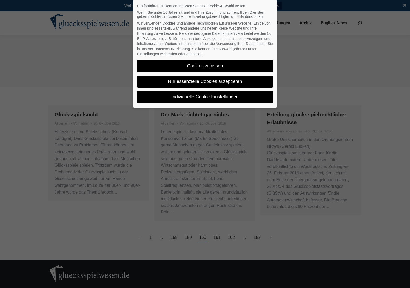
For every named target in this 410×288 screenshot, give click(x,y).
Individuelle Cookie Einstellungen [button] (205, 96)
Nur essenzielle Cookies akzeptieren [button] (205, 81)
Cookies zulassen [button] (205, 66)
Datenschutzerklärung (172, 49)
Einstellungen (148, 54)
